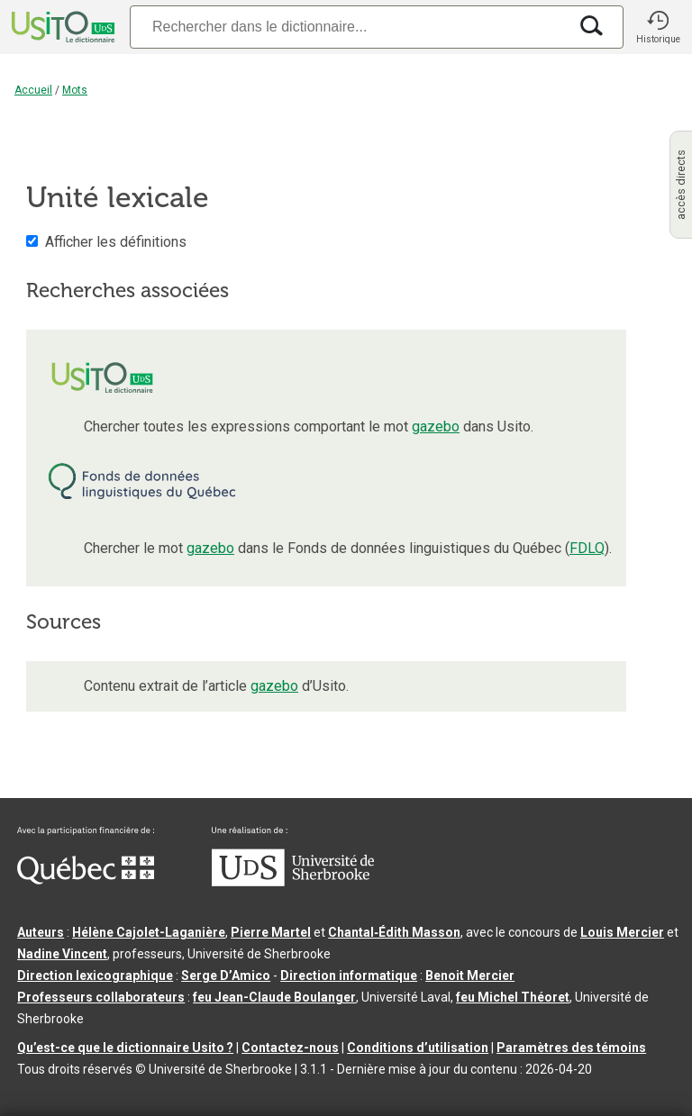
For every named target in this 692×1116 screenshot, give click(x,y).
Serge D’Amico (225, 975)
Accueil (33, 90)
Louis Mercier (622, 932)
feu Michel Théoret (512, 997)
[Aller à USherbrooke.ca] (293, 882)
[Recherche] (348, 26)
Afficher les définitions (116, 241)
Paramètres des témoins (571, 1047)
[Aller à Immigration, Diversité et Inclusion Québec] (85, 880)
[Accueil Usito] (61, 27)
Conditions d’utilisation (417, 1047)
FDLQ (587, 548)
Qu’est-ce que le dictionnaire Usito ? (125, 1047)
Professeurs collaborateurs (101, 997)
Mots (74, 90)
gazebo (436, 426)
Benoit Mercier (469, 975)
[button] (658, 27)
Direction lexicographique (95, 975)
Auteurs (40, 932)
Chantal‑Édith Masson (394, 932)
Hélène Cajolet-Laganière (148, 932)
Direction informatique (348, 975)
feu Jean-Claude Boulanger (274, 997)
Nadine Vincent (62, 954)
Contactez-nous (290, 1047)
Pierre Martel (271, 932)
